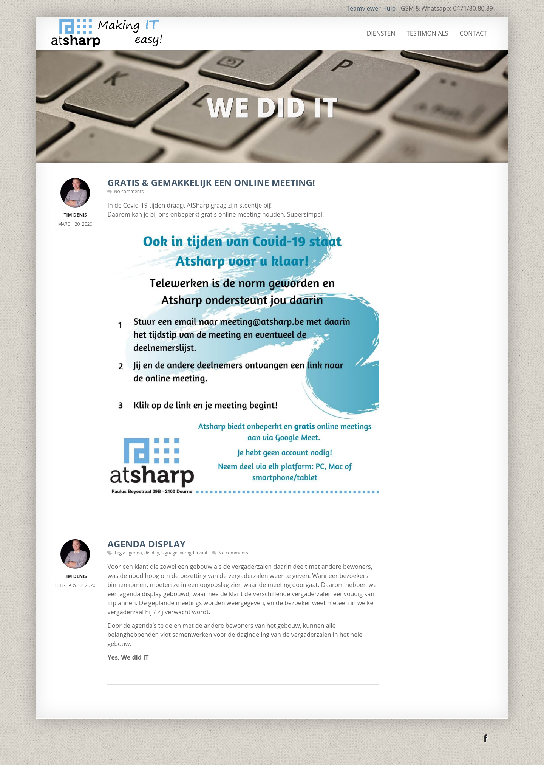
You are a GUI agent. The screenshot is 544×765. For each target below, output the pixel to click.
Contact (473, 33)
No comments (129, 191)
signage (169, 553)
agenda (134, 553)
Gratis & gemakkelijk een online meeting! (211, 182)
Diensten (381, 33)
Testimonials (427, 33)
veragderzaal (193, 553)
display (151, 553)
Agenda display (146, 543)
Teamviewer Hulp (371, 8)
